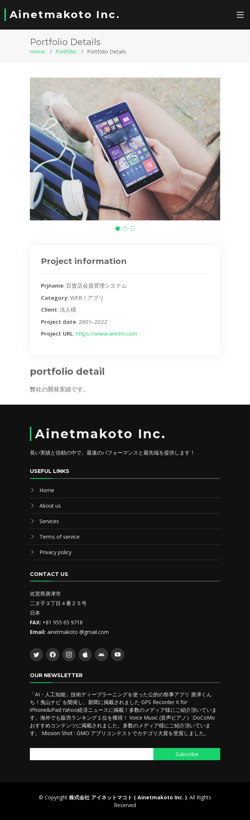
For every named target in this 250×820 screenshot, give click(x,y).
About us (50, 505)
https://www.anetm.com (106, 333)
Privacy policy (55, 552)
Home (37, 51)
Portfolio (65, 51)
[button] (117, 228)
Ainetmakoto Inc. (65, 14)
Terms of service (59, 536)
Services (49, 521)
